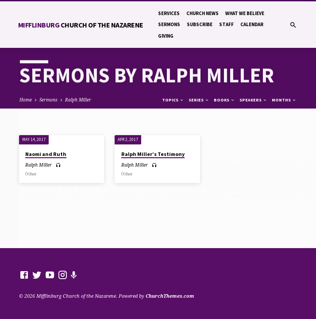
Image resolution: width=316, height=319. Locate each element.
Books (224, 100)
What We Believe (244, 13)
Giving (165, 36)
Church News (202, 13)
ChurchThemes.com (170, 295)
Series (199, 100)
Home (25, 100)
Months (284, 100)
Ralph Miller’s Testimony (153, 154)
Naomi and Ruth (45, 154)
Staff (226, 24)
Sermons (169, 24)
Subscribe (199, 24)
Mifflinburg (80, 24)
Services (169, 13)
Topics (173, 100)
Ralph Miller (78, 100)
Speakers (253, 100)
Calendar (251, 24)
